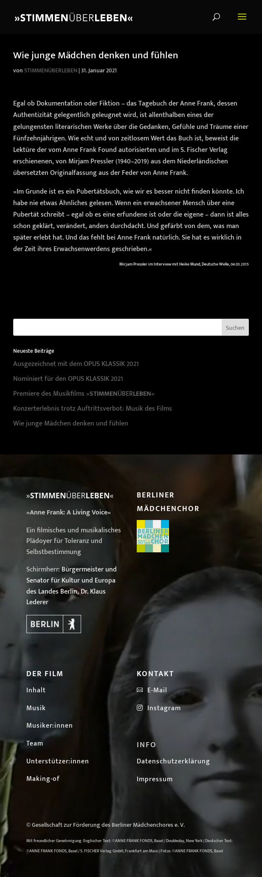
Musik (36, 708)
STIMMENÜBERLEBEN (50, 70)
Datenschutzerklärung (173, 761)
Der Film (45, 674)
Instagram (159, 708)
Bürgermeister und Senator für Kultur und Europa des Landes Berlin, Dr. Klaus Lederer (71, 586)
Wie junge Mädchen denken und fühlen (70, 423)
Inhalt (36, 690)
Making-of (43, 779)
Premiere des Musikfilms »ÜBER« (84, 394)
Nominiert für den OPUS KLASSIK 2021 (68, 379)
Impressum (155, 779)
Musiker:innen (49, 725)
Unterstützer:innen (57, 761)
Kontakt (155, 674)
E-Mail (155, 690)
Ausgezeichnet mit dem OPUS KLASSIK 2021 (76, 364)
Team (34, 743)
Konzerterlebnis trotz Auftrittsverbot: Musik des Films (92, 408)
